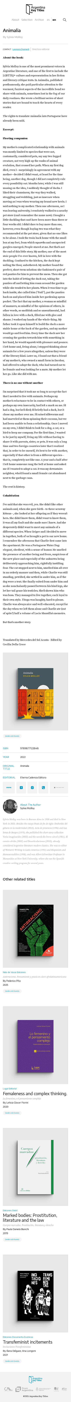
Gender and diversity (12, 736)
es (48, 19)
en (54, 19)
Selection (27, 19)
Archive (39, 19)
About (15, 19)
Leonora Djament (21, 49)
